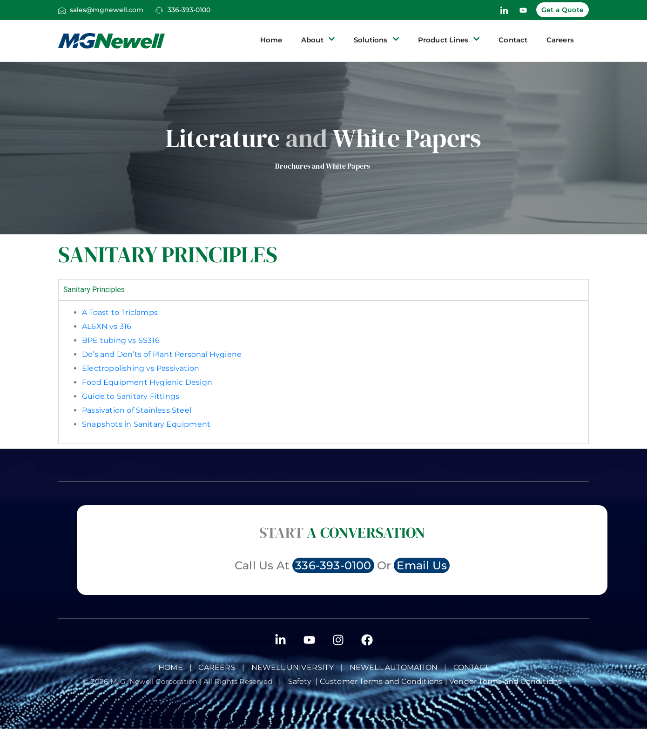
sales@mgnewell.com (106, 10)
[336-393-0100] (159, 10)
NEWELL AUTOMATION (394, 667)
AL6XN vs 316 (106, 326)
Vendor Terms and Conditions (506, 681)
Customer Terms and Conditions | (384, 681)
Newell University (292, 667)
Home (271, 39)
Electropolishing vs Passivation (140, 368)
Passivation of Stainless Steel (136, 410)
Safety (302, 681)
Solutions (376, 40)
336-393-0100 (189, 10)
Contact (513, 39)
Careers (560, 39)
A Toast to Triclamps (120, 312)
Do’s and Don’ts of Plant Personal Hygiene (162, 354)
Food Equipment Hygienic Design (147, 382)
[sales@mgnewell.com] (62, 10)
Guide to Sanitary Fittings (130, 396)
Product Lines (449, 40)
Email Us (422, 565)
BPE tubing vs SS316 (121, 340)
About (318, 40)
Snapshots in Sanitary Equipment (146, 424)
